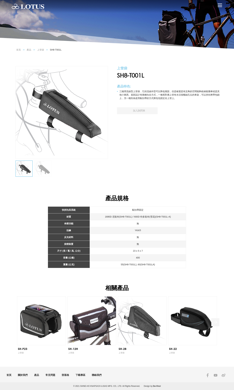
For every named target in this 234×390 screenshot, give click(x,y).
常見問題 (50, 375)
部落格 (65, 375)
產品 (29, 49)
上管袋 (40, 49)
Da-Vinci (157, 386)
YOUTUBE (216, 375)
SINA (223, 375)
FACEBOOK (208, 375)
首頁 (18, 49)
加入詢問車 (139, 110)
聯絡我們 (97, 375)
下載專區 (80, 375)
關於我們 (23, 375)
